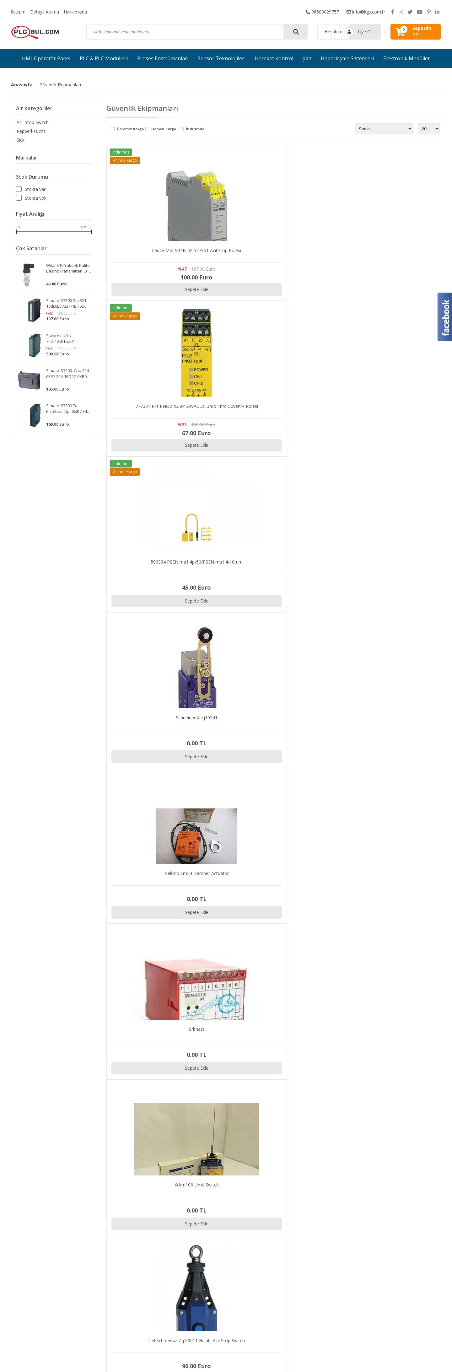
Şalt (307, 58)
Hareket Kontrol (274, 58)
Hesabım (333, 32)
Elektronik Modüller (406, 58)
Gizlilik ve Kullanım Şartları (387, 1248)
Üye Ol (365, 32)
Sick (20, 140)
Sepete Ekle (190, 289)
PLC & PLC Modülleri (104, 58)
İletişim (18, 12)
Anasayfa (22, 85)
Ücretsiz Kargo (130, 129)
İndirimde (195, 129)
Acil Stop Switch (32, 122)
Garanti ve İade (376, 1264)
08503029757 (322, 12)
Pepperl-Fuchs (30, 131)
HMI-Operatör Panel (46, 58)
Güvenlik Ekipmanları (60, 85)
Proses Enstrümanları (162, 58)
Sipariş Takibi (374, 1240)
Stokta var (35, 189)
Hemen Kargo (163, 129)
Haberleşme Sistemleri (347, 58)
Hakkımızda (75, 12)
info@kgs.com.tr (366, 12)
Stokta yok (35, 198)
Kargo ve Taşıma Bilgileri (386, 1256)
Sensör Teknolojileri (221, 58)
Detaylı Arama (44, 12)
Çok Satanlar (31, 248)
